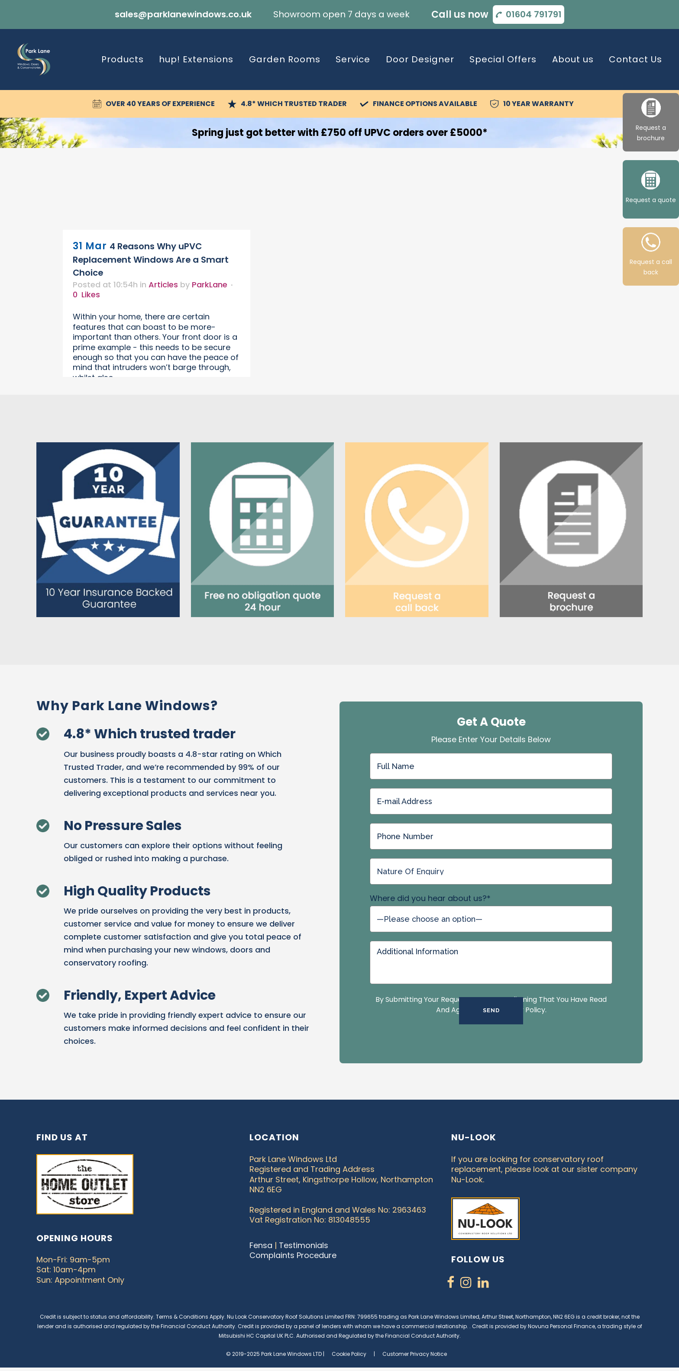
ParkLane (209, 282)
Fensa (260, 1244)
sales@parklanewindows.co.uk (183, 14)
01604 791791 (534, 14)
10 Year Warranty (538, 102)
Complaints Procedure (292, 1254)
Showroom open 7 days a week (341, 14)
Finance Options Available (425, 102)
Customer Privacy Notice (414, 1352)
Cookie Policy (349, 1352)
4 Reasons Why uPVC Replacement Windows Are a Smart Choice (151, 258)
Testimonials (303, 1244)
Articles (163, 282)
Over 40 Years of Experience (160, 102)
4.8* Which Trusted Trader (294, 102)
